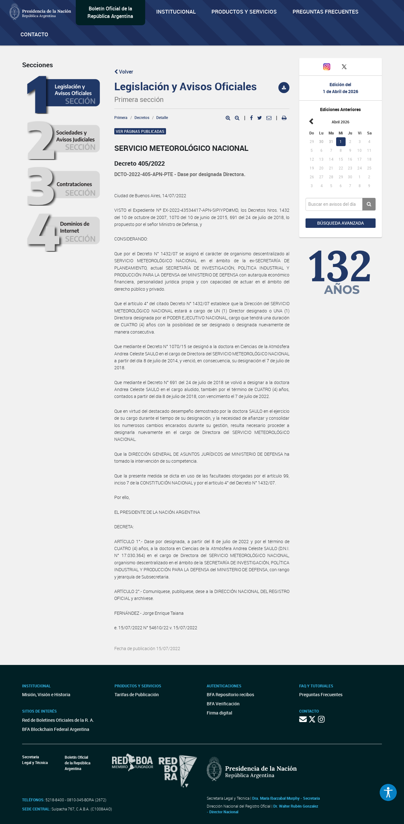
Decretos (141, 117)
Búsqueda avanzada (340, 223)
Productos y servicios (244, 11)
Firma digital (219, 713)
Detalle (162, 117)
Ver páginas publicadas (140, 131)
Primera (121, 117)
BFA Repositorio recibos (230, 694)
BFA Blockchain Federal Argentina (55, 729)
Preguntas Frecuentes (326, 11)
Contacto (34, 34)
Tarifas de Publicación (137, 694)
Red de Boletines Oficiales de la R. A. (58, 720)
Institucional (176, 11)
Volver (123, 71)
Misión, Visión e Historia (46, 694)
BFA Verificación (223, 704)
